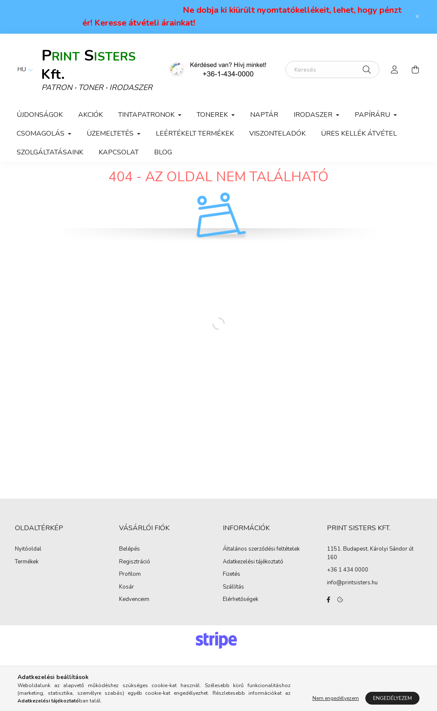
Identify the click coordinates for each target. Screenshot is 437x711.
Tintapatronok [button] (147, 114)
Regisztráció (134, 580)
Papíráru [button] (373, 114)
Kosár (126, 605)
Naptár (264, 114)
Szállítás (233, 605)
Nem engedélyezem (335, 698)
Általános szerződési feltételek (261, 568)
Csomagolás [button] (41, 133)
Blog (163, 152)
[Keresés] (332, 69)
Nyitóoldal (28, 568)
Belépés (129, 568)
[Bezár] (417, 16)
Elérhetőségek (240, 618)
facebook (328, 618)
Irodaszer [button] (314, 114)
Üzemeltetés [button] (111, 133)
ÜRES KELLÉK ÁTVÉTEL (359, 133)
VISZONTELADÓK (277, 133)
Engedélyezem (392, 698)
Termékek (26, 580)
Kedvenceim (134, 618)
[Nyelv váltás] (23, 69)
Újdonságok (40, 114)
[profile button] (394, 69)
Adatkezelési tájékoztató (253, 580)
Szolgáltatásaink (50, 152)
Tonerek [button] (213, 114)
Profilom (130, 593)
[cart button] (415, 69)
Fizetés (231, 593)
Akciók (90, 114)
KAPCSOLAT (119, 152)
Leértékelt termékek (195, 133)
